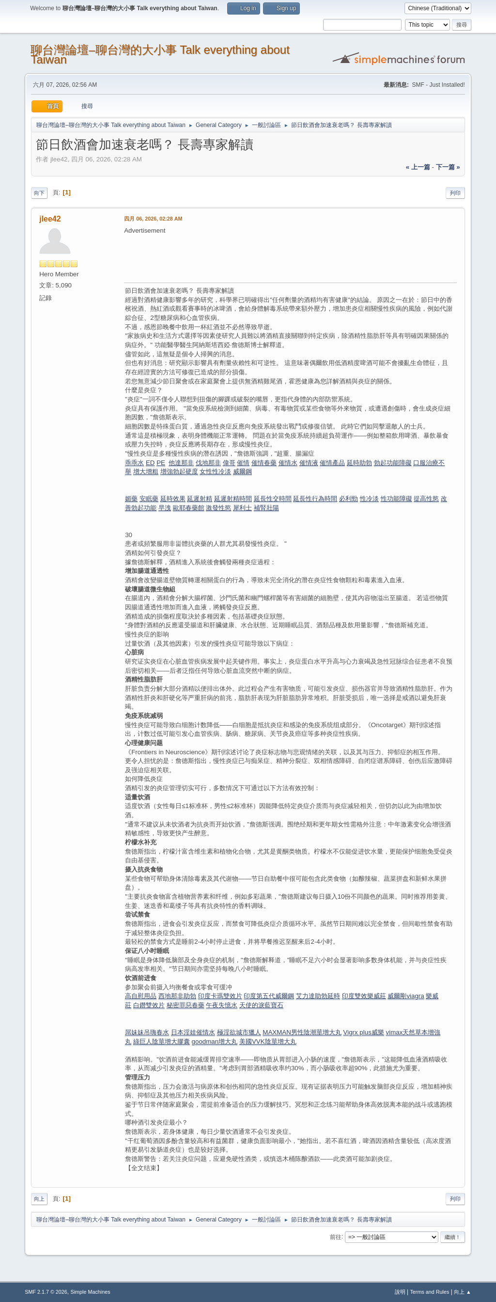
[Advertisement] (300, 257)
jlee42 (50, 219)
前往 (335, 1236)
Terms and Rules (429, 1292)
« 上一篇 (418, 167)
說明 (400, 1292)
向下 (39, 193)
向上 (39, 1199)
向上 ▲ (462, 1292)
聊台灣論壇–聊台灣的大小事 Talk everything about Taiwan (160, 54)
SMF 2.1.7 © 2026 (46, 1292)
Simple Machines (90, 1292)
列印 (455, 193)
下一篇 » (448, 167)
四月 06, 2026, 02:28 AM (153, 219)
